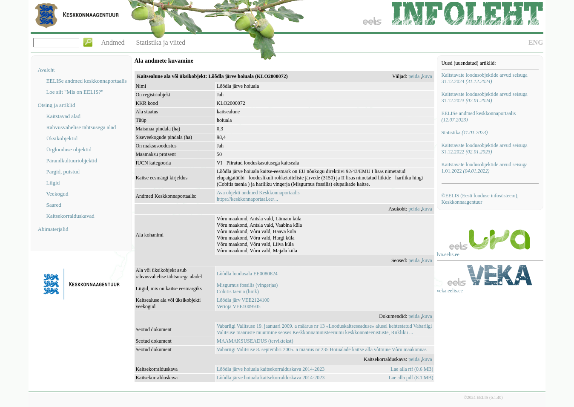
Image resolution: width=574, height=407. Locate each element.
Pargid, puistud (63, 171)
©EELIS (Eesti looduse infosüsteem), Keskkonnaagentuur (480, 199)
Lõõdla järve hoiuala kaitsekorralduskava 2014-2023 (270, 369)
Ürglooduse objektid (68, 149)
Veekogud (57, 194)
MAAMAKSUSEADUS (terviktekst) (255, 341)
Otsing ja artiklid (56, 105)
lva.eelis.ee (448, 254)
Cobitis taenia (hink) (238, 291)
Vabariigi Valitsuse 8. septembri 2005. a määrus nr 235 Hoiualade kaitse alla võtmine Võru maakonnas (322, 349)
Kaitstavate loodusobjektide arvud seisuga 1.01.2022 (485, 168)
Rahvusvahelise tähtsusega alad (81, 127)
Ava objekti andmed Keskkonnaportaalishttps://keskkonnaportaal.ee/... (258, 196)
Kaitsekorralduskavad (70, 216)
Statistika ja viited (161, 42)
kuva (427, 76)
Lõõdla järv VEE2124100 (243, 300)
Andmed (112, 42)
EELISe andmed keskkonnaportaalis (86, 81)
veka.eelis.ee (450, 291)
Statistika (465, 133)
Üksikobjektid (61, 138)
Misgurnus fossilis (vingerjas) (247, 285)
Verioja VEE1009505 (239, 306)
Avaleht (46, 69)
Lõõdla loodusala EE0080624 (247, 274)
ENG (535, 42)
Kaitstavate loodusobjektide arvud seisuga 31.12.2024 (485, 78)
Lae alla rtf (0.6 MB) (411, 369)
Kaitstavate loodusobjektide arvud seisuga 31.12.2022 (485, 148)
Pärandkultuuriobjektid (71, 160)
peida (413, 76)
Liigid (53, 182)
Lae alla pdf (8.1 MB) (411, 378)
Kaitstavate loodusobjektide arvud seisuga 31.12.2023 (485, 97)
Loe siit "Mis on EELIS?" (74, 92)
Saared (53, 205)
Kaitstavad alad (63, 116)
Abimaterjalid (52, 229)
